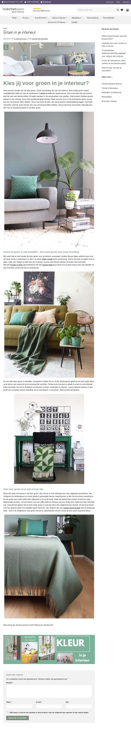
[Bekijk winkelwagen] (127, 9)
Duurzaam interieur (109, 101)
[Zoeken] (118, 10)
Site (67, 702)
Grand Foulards (41, 18)
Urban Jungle (47, 259)
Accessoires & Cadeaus (57, 22)
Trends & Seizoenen (110, 88)
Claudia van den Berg (40, 38)
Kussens (26, 18)
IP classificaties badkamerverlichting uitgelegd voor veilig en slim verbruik (114, 53)
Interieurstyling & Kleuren (112, 84)
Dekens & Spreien (59, 18)
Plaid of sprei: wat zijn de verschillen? (112, 69)
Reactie (9, 683)
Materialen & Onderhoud (111, 92)
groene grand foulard (71, 508)
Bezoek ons (47, 2)
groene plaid (47, 265)
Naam (9, 702)
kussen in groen (16, 265)
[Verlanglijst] (122, 9)
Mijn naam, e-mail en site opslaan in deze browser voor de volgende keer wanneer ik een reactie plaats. (49, 712)
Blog (118, 2)
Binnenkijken (107, 97)
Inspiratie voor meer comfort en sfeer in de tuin (114, 44)
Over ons (109, 2)
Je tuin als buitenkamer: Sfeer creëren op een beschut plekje (114, 62)
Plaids (15, 18)
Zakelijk (75, 22)
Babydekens (77, 18)
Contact (126, 2)
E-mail (39, 702)
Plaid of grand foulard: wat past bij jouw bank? (114, 37)
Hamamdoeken (93, 18)
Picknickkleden (108, 18)
